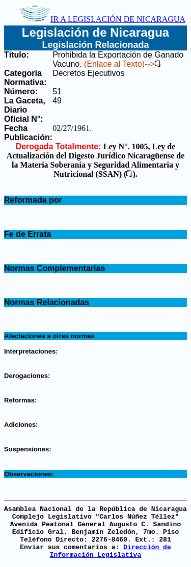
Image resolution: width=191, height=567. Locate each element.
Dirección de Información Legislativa (110, 551)
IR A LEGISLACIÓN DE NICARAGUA (102, 19)
